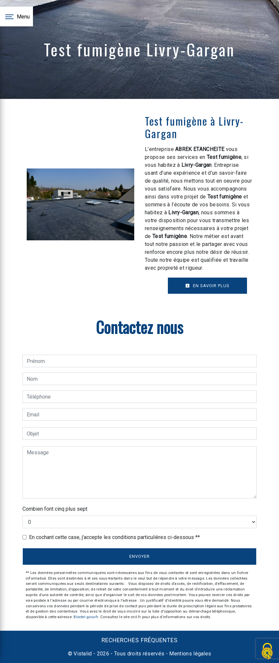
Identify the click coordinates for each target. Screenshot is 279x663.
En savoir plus (207, 285)
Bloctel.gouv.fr (86, 617)
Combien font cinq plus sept (54, 509)
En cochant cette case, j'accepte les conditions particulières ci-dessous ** (114, 537)
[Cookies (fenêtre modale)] (267, 651)
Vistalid (83, 653)
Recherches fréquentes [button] (140, 640)
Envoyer (139, 556)
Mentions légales (189, 653)
